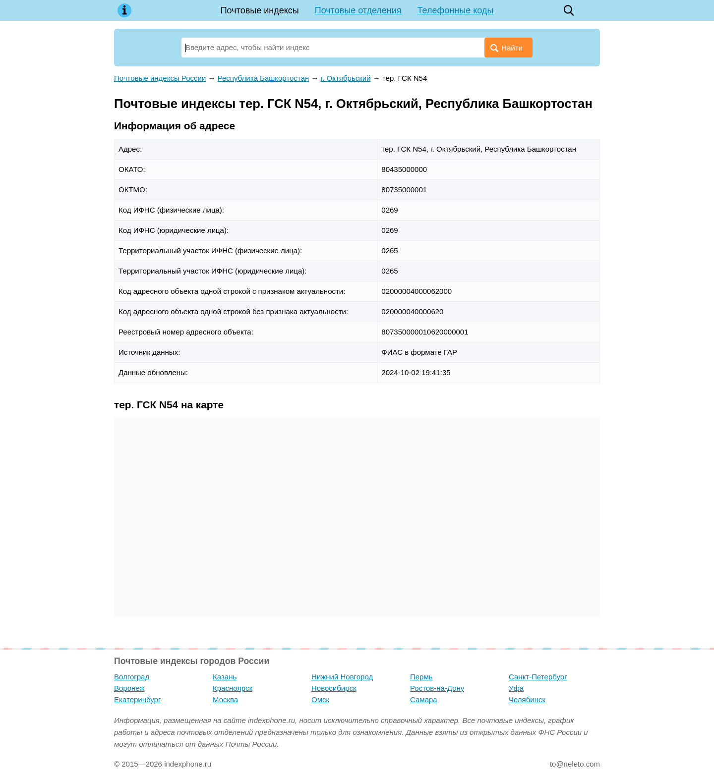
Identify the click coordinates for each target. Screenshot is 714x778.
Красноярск (232, 688)
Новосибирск (334, 688)
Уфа (516, 688)
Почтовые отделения (358, 10)
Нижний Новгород (342, 676)
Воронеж (129, 688)
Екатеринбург (137, 699)
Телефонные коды (455, 10)
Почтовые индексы (260, 10)
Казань (225, 676)
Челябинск (527, 699)
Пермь (421, 676)
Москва (225, 699)
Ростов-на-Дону (437, 688)
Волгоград (131, 676)
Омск (320, 699)
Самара (423, 699)
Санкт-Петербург (538, 676)
